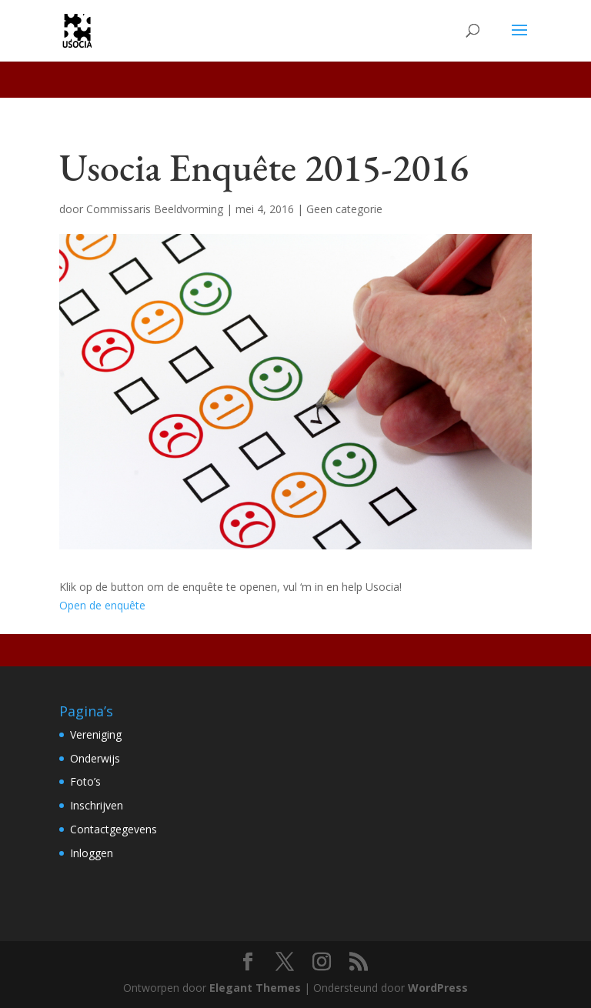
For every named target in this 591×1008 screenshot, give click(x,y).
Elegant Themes (255, 987)
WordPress (438, 987)
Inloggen (91, 853)
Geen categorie (344, 209)
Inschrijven (96, 805)
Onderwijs (95, 758)
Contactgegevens (113, 829)
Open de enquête (102, 605)
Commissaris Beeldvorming (154, 209)
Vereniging (96, 734)
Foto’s (85, 781)
